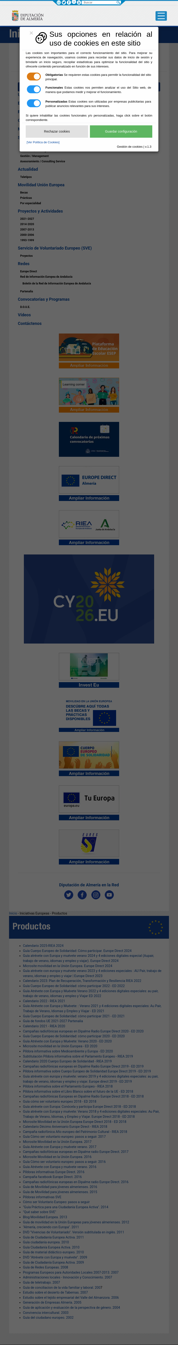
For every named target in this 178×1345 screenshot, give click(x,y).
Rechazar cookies (57, 131)
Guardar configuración (121, 131)
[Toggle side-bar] (161, 16)
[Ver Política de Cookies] (43, 142)
